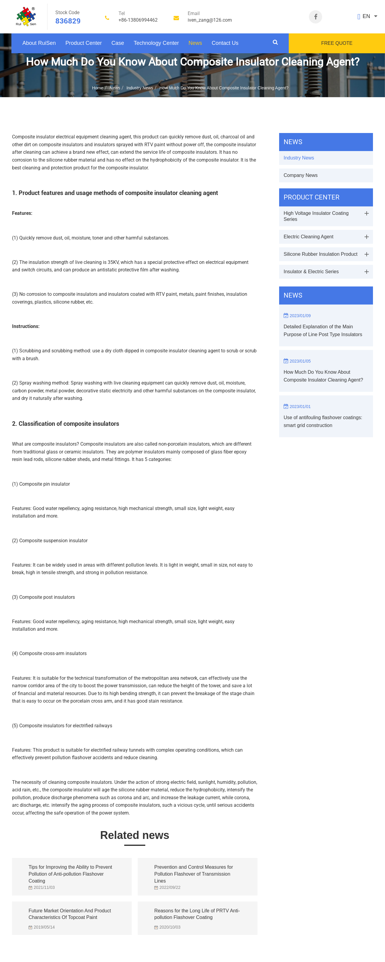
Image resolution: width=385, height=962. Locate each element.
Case (118, 43)
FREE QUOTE (337, 43)
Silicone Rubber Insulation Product (320, 254)
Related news (134, 835)
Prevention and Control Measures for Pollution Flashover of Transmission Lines (193, 872)
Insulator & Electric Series (311, 271)
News (195, 43)
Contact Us (225, 43)
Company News (301, 175)
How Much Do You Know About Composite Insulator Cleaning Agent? (223, 87)
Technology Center (156, 43)
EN (366, 16)
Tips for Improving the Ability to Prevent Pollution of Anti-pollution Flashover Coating (70, 872)
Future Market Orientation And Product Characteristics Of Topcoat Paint (70, 914)
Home (97, 87)
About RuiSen (39, 43)
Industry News (139, 87)
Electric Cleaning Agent (308, 236)
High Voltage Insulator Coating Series (316, 216)
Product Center (83, 43)
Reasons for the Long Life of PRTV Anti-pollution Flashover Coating (197, 914)
